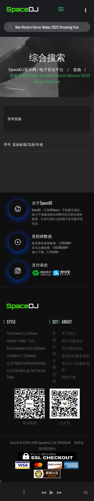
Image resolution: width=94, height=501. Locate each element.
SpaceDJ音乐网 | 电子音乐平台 (35, 69)
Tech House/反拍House (22, 333)
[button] (43, 492)
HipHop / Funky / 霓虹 (21, 340)
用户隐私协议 (72, 348)
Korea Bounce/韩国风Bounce (26, 348)
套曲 (77, 69)
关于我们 (69, 333)
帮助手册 (69, 376)
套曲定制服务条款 (76, 355)
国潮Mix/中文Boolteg (21, 355)
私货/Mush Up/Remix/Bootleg (26, 363)
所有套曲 (15, 118)
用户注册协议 (72, 340)
